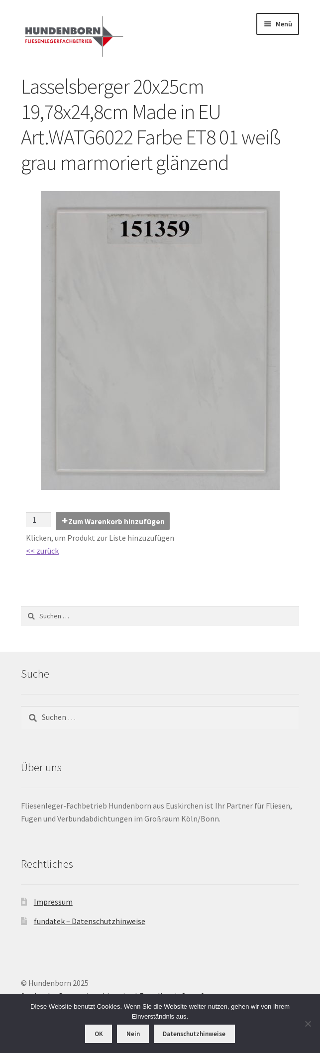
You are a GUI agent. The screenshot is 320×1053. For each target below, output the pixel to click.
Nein (133, 1034)
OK (99, 1034)
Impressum (53, 902)
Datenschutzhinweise (194, 1034)
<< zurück (42, 551)
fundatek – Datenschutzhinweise (89, 921)
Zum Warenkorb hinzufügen (116, 521)
